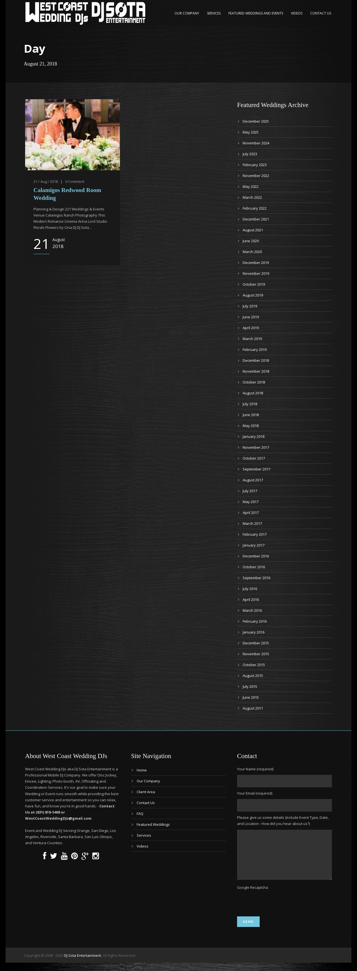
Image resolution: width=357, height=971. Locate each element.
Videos (296, 13)
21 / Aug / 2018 (45, 181)
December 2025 (256, 121)
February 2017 (255, 534)
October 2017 (254, 458)
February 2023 (255, 164)
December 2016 (256, 556)
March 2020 (252, 251)
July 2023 (250, 153)
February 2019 (255, 349)
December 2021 (256, 219)
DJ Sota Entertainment (82, 963)
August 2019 (253, 295)
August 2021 (253, 229)
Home (142, 770)
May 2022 (251, 186)
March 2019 (252, 338)
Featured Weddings (153, 824)
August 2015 (253, 675)
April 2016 (251, 599)
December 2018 (256, 360)
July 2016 (250, 588)
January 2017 (253, 545)
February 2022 (255, 208)
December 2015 (256, 642)
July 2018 (250, 403)
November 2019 (256, 273)
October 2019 (254, 284)
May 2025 (251, 132)
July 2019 (250, 306)
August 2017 (253, 479)
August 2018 (253, 392)
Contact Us (320, 13)
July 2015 (250, 686)
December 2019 (256, 262)
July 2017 (250, 490)
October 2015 (254, 664)
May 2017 (251, 501)
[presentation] (279, 911)
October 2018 (254, 382)
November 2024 (256, 142)
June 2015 (251, 697)
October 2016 (254, 566)
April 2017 (251, 512)
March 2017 (252, 523)
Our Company (187, 13)
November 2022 (256, 175)
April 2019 (251, 327)
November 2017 (256, 447)
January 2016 (253, 632)
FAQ (140, 813)
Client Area (146, 791)
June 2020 (251, 240)
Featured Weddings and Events (255, 13)
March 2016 (252, 610)
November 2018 (256, 371)
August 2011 (253, 708)
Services (214, 13)
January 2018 (253, 436)
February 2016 (255, 621)
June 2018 (251, 414)
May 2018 (251, 425)
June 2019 (251, 316)
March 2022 (252, 197)
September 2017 (256, 469)
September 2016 (256, 577)
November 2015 (256, 653)
